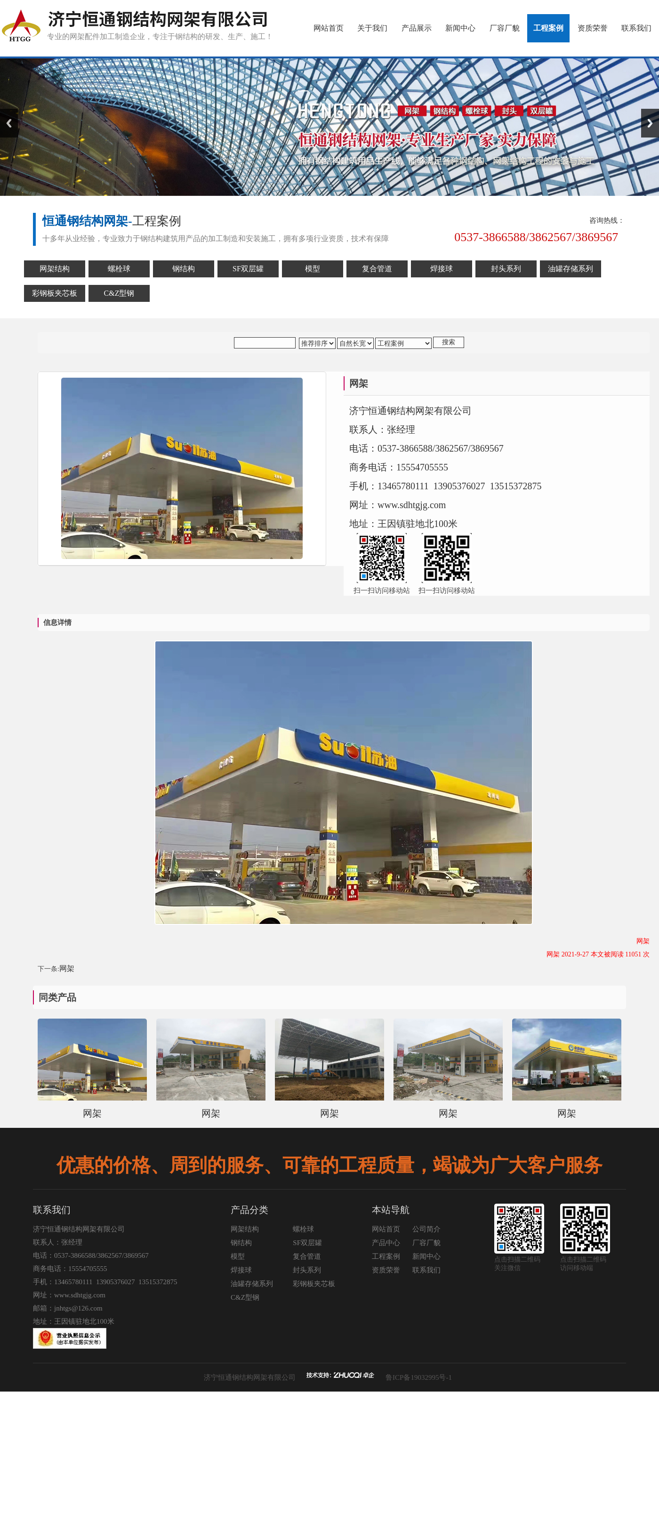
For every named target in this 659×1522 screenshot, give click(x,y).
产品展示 (417, 28)
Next (650, 123)
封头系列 (307, 1270)
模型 (238, 1256)
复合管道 (307, 1256)
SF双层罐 (307, 1243)
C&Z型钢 (245, 1297)
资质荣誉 (593, 28)
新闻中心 (460, 28)
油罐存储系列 (252, 1283)
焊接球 (241, 1270)
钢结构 (241, 1243)
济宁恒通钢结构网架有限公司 (250, 1377)
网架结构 (245, 1229)
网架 (66, 968)
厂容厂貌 (505, 28)
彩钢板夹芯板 (314, 1283)
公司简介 (426, 1229)
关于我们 (372, 28)
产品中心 (386, 1243)
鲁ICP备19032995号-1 (419, 1377)
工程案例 (548, 28)
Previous (9, 123)
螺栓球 (303, 1229)
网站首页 (328, 28)
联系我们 (636, 28)
